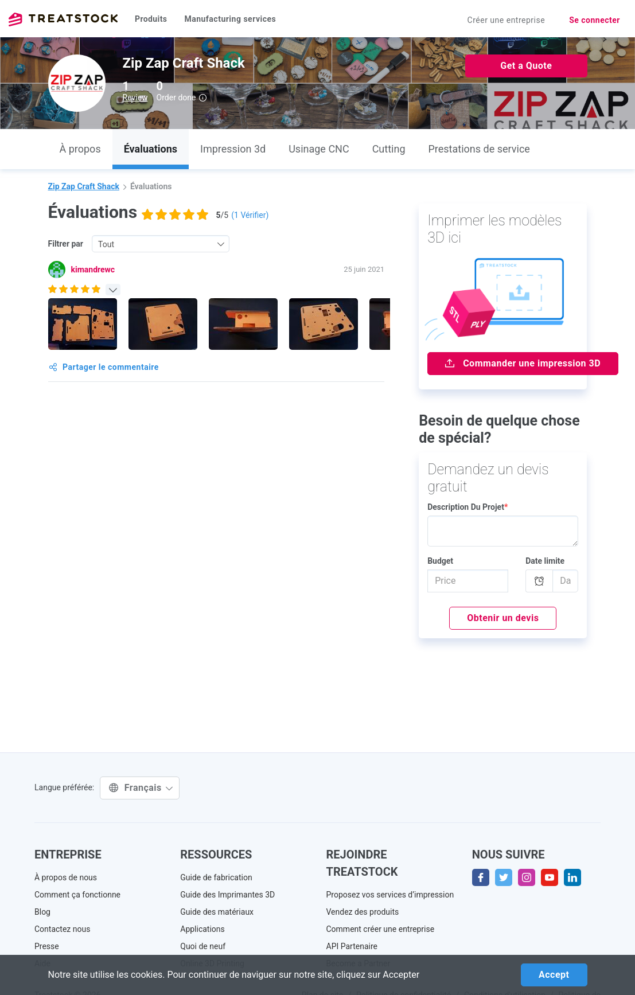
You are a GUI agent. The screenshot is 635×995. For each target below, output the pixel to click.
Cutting (389, 149)
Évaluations (150, 149)
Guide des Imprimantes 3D (227, 894)
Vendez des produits (362, 911)
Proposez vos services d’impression (390, 894)
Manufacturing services (230, 19)
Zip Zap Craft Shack (83, 186)
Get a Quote (526, 65)
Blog (42, 911)
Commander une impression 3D (523, 363)
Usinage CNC (319, 149)
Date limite (544, 560)
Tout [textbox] (106, 244)
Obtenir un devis (503, 617)
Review (135, 97)
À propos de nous (65, 877)
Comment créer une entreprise (380, 929)
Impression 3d (233, 149)
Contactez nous (62, 929)
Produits (151, 19)
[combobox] (160, 243)
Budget (440, 560)
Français (141, 787)
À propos (80, 149)
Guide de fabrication (216, 877)
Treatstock (63, 19)
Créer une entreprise (507, 20)
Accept (554, 974)
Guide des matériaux (217, 911)
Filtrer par (66, 243)
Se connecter (594, 20)
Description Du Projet (467, 507)
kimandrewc (93, 269)
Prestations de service (479, 149)
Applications (202, 929)
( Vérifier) (249, 215)
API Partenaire (352, 946)
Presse (46, 946)
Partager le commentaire (104, 367)
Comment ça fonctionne (77, 894)
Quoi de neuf (202, 946)
